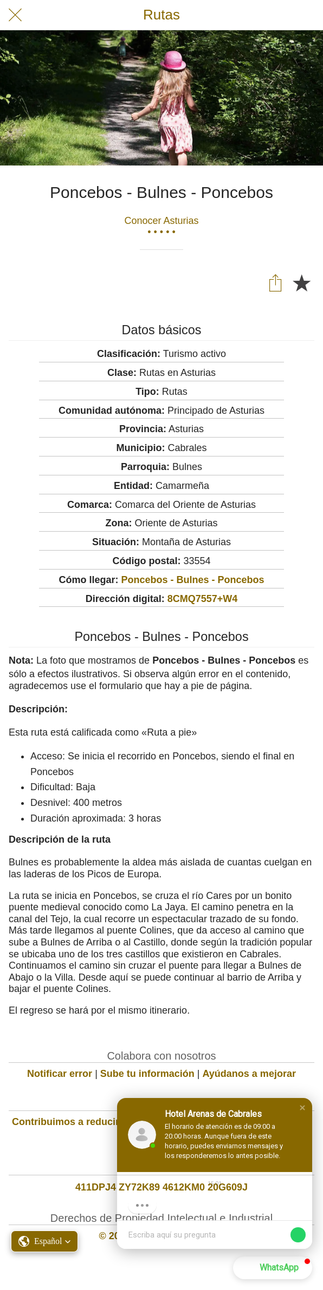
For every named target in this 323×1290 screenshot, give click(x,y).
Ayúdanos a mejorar (249, 1073)
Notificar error (59, 1073)
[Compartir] (275, 282)
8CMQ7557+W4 (202, 598)
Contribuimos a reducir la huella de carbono (114, 1121)
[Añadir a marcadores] (301, 282)
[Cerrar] (15, 15)
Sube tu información (147, 1073)
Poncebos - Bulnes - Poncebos (192, 579)
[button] (302, 1107)
